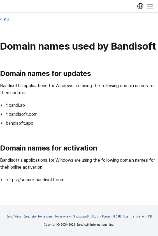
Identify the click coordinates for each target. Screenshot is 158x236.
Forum (106, 216)
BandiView (13, 216)
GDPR (117, 216)
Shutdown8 (81, 216)
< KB (5, 19)
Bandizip (30, 216)
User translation (134, 216)
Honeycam (45, 216)
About (95, 216)
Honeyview (63, 216)
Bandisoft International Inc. (95, 224)
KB (150, 216)
